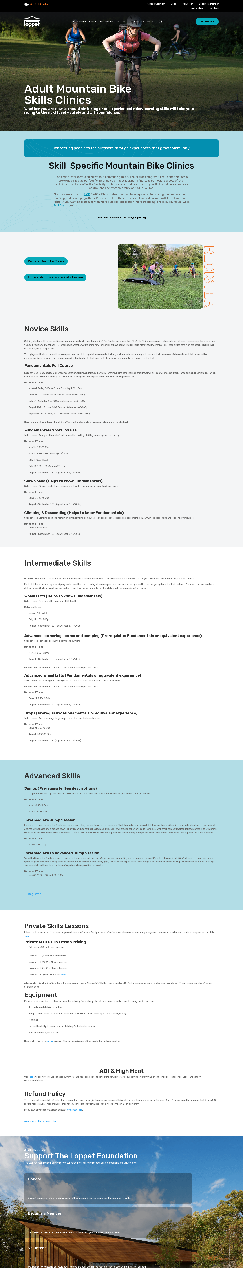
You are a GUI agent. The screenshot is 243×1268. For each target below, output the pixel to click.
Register (34, 894)
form (63, 974)
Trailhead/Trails (83, 21)
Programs (106, 21)
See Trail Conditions (40, 4)
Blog (135, 1249)
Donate (34, 1179)
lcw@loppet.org (137, 217)
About (151, 21)
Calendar (122, 1249)
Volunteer (188, 3)
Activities (124, 21)
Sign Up (210, 1225)
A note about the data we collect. (41, 1121)
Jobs (173, 3)
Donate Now (207, 21)
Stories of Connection (120, 1244)
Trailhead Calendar (155, 3)
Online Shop (197, 8)
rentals (49, 1041)
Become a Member (209, 3)
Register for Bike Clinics (46, 261)
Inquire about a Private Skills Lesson (55, 277)
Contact (214, 8)
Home (83, 1244)
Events (139, 21)
